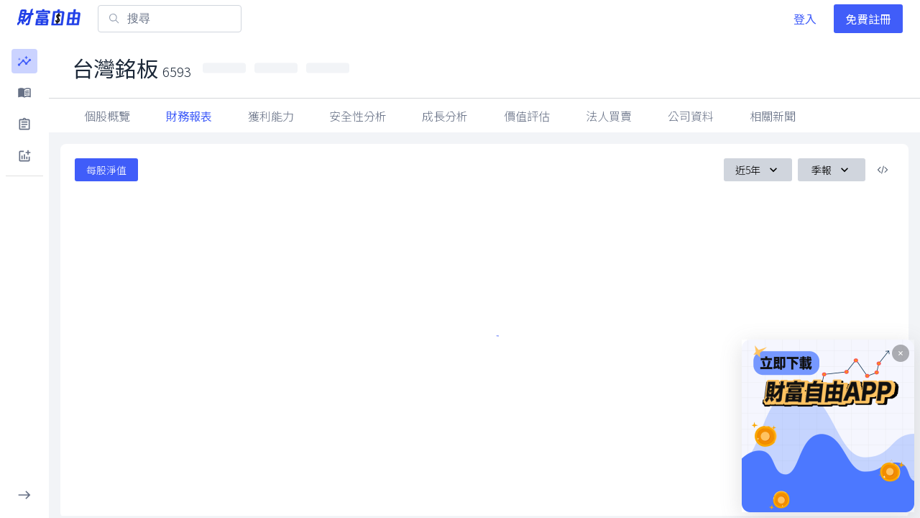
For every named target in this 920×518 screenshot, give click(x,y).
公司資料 (773, 115)
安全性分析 (358, 115)
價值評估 (527, 115)
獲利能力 (271, 115)
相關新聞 (855, 115)
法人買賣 (691, 115)
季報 (831, 169)
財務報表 (189, 115)
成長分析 (445, 115)
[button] (24, 61)
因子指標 (609, 115)
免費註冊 (868, 18)
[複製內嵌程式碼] (882, 169)
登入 (805, 18)
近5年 (758, 169)
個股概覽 (107, 115)
